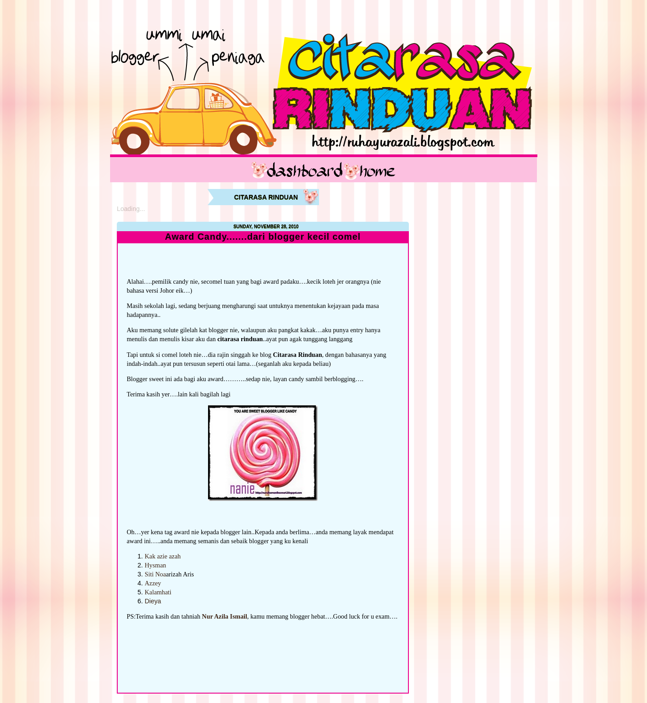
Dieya (153, 601)
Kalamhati (158, 592)
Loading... (131, 208)
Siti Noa (155, 574)
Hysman (155, 565)
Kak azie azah (163, 556)
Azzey (153, 583)
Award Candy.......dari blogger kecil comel (263, 236)
